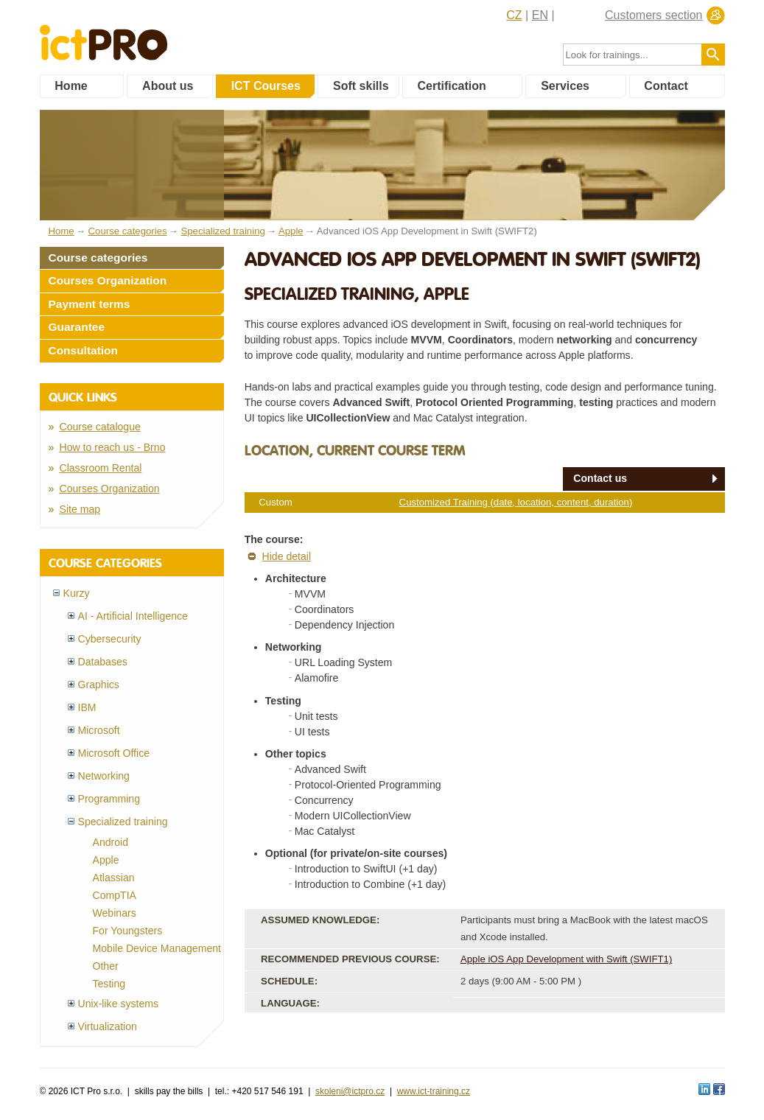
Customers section (654, 15)
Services (565, 86)
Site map (80, 509)
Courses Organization (108, 280)
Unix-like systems (118, 1003)
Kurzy (76, 593)
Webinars (114, 913)
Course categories (98, 257)
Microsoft (99, 730)
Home (71, 86)
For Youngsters (128, 931)
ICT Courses (266, 86)
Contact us (600, 478)
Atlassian (114, 877)
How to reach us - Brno (113, 447)
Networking (104, 776)
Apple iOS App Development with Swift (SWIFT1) (566, 959)
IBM (87, 707)
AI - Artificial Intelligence (133, 616)
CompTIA (114, 895)
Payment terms (89, 304)
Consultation (84, 350)
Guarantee (77, 327)
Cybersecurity (109, 639)
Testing (109, 984)
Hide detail (287, 556)
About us (167, 86)
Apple (106, 860)
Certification (451, 86)
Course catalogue (100, 427)
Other (106, 966)
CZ (514, 15)
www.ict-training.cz (433, 1091)
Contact (666, 86)
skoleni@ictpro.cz (350, 1091)
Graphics (98, 684)
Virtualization (107, 1026)
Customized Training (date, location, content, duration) (516, 502)
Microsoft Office (114, 753)
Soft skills (361, 86)
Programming (109, 799)
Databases (102, 662)
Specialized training (123, 821)
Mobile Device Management (157, 948)
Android (111, 842)
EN (540, 15)
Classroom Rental (101, 468)
